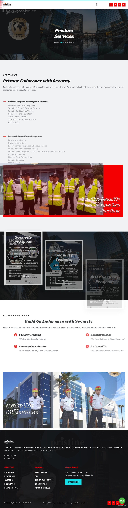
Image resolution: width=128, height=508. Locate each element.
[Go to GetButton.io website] (122, 505)
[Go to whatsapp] (122, 501)
